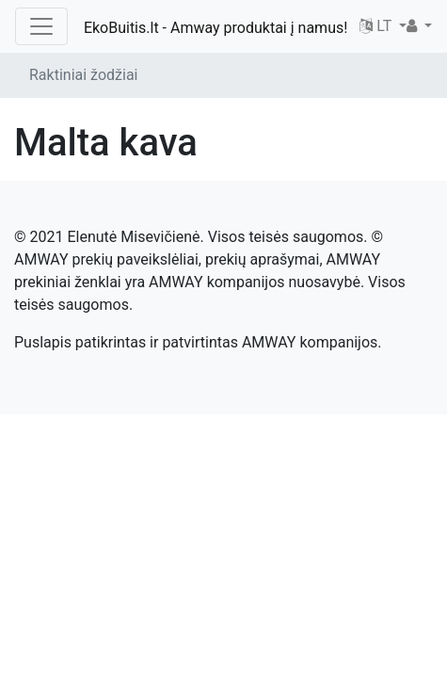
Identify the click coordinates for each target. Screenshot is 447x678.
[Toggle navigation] (41, 26)
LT (377, 26)
